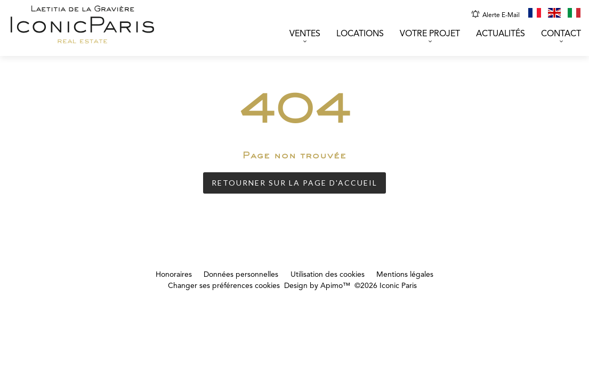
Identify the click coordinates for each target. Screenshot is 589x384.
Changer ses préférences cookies (224, 286)
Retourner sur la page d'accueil (294, 182)
